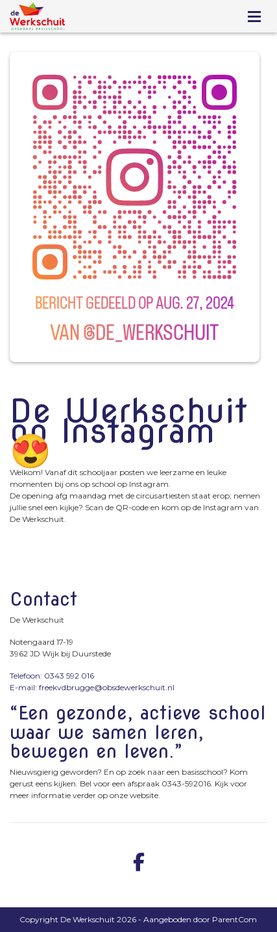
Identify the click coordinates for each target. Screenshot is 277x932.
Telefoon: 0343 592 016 (52, 675)
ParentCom (234, 919)
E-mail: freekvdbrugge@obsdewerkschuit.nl (92, 687)
